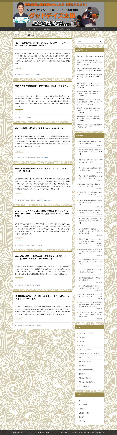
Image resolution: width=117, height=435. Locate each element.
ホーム (18, 29)
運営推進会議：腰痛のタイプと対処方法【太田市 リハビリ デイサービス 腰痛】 (91, 251)
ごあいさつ (82, 341)
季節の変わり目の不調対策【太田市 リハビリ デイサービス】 (91, 185)
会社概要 (92, 432)
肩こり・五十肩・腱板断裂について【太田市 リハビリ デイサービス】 (91, 177)
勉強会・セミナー (48, 200)
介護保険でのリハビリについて (88, 353)
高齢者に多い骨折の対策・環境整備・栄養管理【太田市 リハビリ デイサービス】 (91, 152)
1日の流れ (47, 29)
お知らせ (39, 74)
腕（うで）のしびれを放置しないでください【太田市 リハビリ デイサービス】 (91, 169)
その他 (81, 345)
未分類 (81, 374)
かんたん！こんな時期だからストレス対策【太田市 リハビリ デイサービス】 (91, 295)
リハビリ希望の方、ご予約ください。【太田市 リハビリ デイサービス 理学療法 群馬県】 (91, 231)
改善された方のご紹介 (85, 370)
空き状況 (81, 29)
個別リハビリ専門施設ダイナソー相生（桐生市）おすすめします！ (90, 271)
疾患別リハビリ (83, 378)
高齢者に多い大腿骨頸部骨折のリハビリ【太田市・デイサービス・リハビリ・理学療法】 (89, 62)
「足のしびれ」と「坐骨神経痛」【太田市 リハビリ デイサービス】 (91, 193)
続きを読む (18, 68)
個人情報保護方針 (100, 432)
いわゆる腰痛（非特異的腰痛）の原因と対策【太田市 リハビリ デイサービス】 (91, 202)
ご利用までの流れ (64, 29)
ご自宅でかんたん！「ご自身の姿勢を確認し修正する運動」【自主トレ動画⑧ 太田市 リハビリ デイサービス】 (91, 304)
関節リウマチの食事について (85, 56)
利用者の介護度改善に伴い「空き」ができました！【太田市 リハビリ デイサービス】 (91, 262)
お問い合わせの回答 (85, 333)
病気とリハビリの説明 (85, 382)
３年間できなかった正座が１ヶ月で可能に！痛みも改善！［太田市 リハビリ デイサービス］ (89, 102)
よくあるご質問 (73, 432)
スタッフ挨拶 (32, 29)
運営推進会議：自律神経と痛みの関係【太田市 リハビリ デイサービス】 (90, 211)
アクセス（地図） (83, 432)
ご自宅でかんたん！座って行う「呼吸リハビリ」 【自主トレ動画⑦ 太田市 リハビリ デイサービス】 (91, 314)
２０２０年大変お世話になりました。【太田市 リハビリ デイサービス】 (90, 287)
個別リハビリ (83, 357)
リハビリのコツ (83, 349)
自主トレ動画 (83, 386)
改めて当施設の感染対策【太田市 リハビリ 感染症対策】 (40, 128)
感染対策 (46, 157)
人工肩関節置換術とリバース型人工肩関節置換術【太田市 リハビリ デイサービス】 (91, 221)
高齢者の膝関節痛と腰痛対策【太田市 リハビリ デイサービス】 (90, 142)
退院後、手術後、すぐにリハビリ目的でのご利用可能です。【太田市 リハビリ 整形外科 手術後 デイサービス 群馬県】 (91, 241)
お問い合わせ (96, 29)
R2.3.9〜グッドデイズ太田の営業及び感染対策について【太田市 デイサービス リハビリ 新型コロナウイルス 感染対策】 (42, 213)
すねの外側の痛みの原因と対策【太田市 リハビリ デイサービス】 (91, 161)
